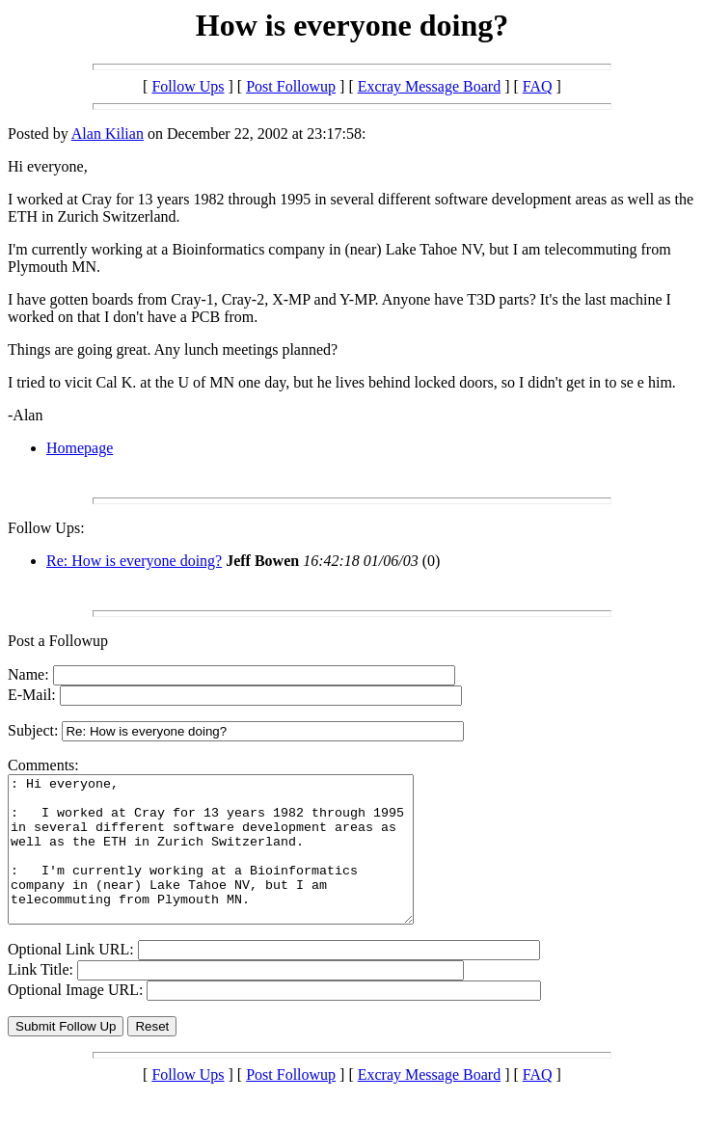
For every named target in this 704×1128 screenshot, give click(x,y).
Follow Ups (187, 86)
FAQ (538, 86)
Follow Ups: (46, 528)
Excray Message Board (429, 86)
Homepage (79, 448)
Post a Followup (58, 640)
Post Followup (291, 86)
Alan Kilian (107, 133)
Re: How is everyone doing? (134, 560)
